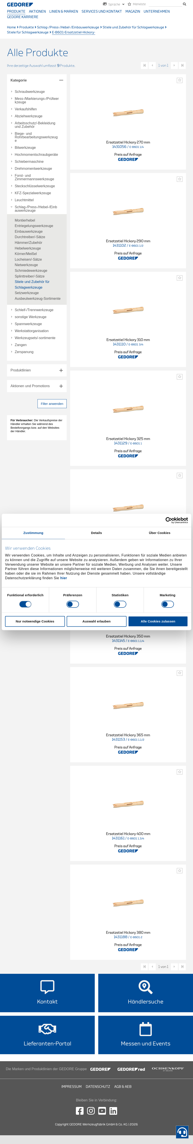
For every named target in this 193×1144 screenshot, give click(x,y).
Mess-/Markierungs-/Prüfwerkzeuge (37, 100)
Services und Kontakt (102, 11)
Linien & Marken (63, 11)
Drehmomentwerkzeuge (33, 168)
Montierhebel (25, 220)
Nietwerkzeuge (26, 265)
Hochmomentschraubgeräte (36, 154)
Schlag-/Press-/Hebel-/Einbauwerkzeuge (68, 27)
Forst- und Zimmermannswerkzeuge (34, 177)
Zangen (21, 345)
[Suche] (165, 4)
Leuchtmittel (24, 200)
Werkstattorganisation (31, 331)
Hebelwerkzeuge (28, 248)
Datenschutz (98, 1087)
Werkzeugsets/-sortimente (35, 338)
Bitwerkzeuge (25, 147)
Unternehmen (157, 11)
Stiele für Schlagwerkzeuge (27, 32)
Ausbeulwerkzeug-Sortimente (38, 298)
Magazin (132, 11)
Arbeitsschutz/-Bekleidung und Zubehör (35, 124)
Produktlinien (21, 370)
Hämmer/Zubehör (28, 242)
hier (63, 578)
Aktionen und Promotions (30, 386)
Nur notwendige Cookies (35, 621)
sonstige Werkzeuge (30, 317)
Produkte (16, 11)
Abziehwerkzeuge (28, 116)
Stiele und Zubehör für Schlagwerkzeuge (133, 27)
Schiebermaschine (29, 161)
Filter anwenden (52, 404)
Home (11, 27)
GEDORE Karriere (22, 17)
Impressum (71, 1087)
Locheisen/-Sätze (28, 259)
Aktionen (37, 11)
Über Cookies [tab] (159, 533)
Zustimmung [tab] (33, 533)
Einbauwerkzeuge (29, 231)
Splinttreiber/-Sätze (30, 276)
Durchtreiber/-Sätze (30, 237)
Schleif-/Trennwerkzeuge (34, 310)
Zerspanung (24, 352)
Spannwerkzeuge (28, 324)
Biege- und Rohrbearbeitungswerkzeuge (36, 137)
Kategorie (19, 80)
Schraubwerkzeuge (30, 92)
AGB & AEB (123, 1087)
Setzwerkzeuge (27, 293)
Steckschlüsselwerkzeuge (35, 186)
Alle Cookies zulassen (158, 621)
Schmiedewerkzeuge (31, 270)
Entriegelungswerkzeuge (34, 226)
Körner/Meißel (26, 254)
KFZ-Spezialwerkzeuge (33, 193)
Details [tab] (96, 533)
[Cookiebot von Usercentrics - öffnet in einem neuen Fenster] (169, 520)
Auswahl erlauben (96, 621)
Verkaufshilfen (26, 109)
